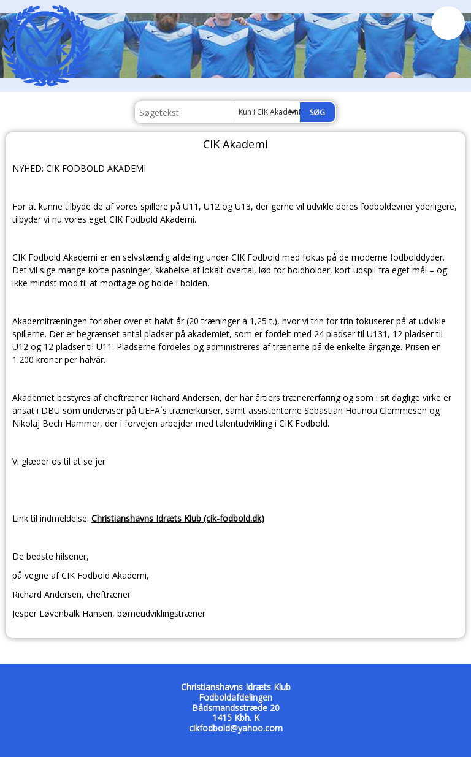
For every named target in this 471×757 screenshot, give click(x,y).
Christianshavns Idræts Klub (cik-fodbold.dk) (177, 518)
